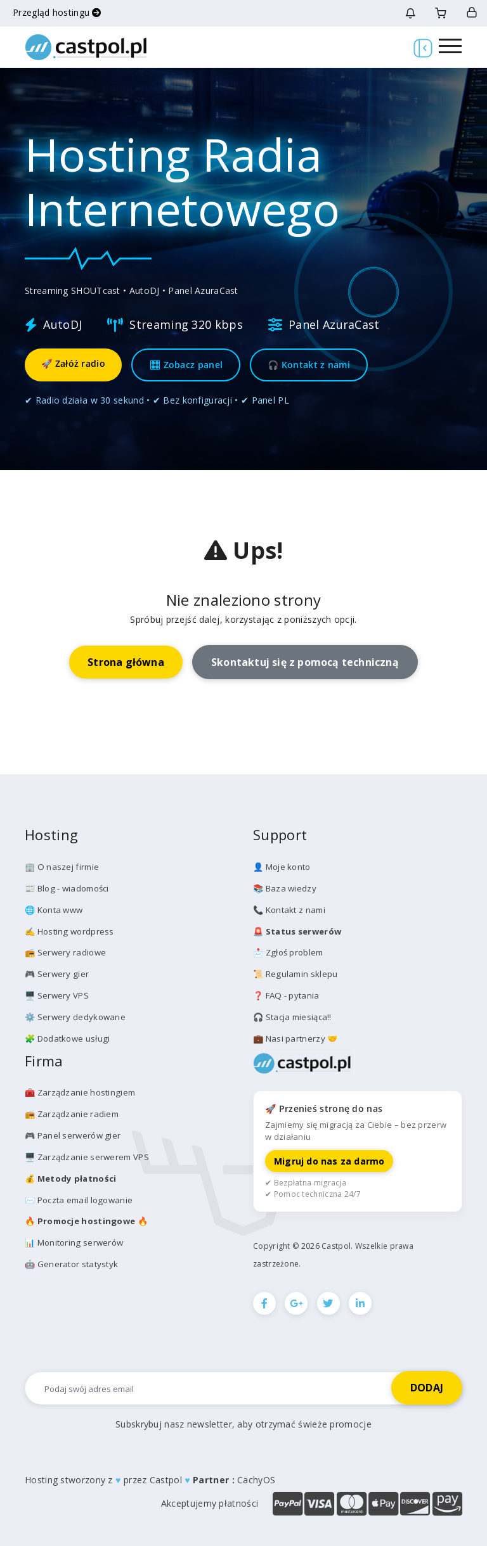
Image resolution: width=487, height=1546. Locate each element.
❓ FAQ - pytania (286, 994)
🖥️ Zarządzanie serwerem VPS (87, 1154)
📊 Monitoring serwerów (73, 1239)
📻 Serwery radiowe (65, 951)
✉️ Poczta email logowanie (78, 1197)
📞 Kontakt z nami (289, 909)
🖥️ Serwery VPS (57, 994)
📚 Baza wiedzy (284, 887)
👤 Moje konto (282, 866)
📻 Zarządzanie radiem (72, 1112)
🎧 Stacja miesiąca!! (292, 1015)
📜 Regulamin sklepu (295, 973)
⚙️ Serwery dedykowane (75, 1015)
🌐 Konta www (53, 909)
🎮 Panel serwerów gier (72, 1133)
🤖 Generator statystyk (71, 1261)
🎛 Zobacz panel (186, 365)
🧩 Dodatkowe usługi (67, 1036)
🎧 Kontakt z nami (309, 365)
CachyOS (256, 1478)
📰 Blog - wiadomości (66, 887)
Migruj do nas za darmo (329, 1159)
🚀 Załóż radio (73, 363)
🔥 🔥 (86, 1218)
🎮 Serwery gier (56, 973)
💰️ (70, 1176)
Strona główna (125, 662)
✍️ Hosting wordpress (69, 930)
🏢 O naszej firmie (61, 866)
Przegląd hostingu (57, 12)
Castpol (166, 1478)
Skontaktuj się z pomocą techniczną (305, 662)
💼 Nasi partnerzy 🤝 (295, 1036)
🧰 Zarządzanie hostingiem (79, 1090)
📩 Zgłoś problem (288, 951)
